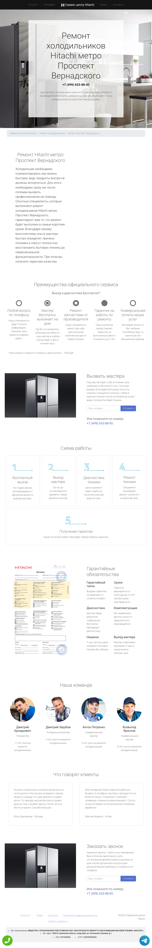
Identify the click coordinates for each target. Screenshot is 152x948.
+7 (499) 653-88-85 (76, 84)
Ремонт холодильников (52, 133)
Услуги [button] (32, 4)
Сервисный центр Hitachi (22, 133)
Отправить (128, 408)
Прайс (103, 4)
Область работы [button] (57, 921)
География (49, 4)
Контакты (118, 4)
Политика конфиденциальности (80, 915)
